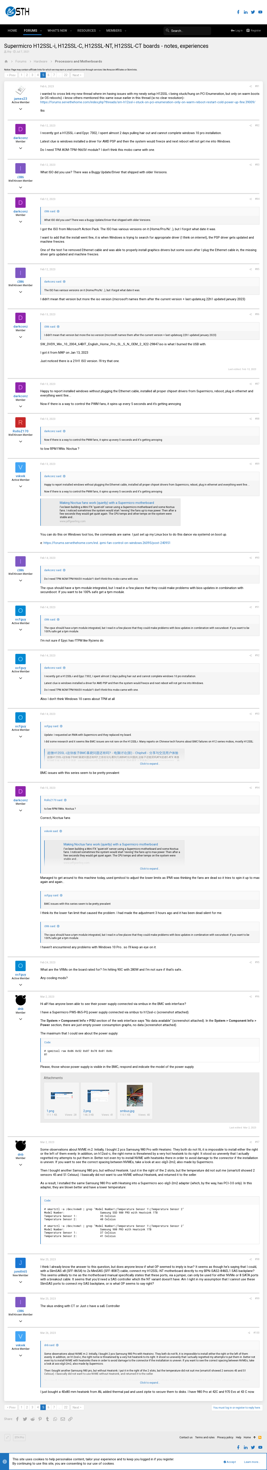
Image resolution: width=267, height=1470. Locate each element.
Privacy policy (225, 1437)
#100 (256, 1332)
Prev (12, 75)
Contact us (186, 1437)
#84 (257, 198)
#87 (257, 383)
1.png (50, 1111)
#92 (257, 655)
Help (238, 1437)
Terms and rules (205, 1437)
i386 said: (50, 211)
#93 (257, 713)
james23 (20, 99)
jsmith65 (20, 1271)
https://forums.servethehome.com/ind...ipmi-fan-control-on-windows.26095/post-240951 (107, 543)
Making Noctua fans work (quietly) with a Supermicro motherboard (107, 503)
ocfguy (20, 619)
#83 (257, 164)
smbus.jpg (127, 1111)
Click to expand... (150, 763)
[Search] (178, 31)
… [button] (60, 75)
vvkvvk (20, 476)
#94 (257, 787)
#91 (257, 607)
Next (76, 75)
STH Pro (19, 1437)
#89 (257, 463)
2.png (87, 1111)
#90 (257, 557)
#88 (257, 418)
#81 (257, 86)
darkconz (21, 138)
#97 (257, 1142)
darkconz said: (53, 281)
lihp (9, 51)
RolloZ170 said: (53, 800)
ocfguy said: (51, 726)
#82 (257, 125)
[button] (41, 31)
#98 (257, 1259)
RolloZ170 (21, 431)
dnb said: (49, 1345)
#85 (257, 269)
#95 (257, 962)
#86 (257, 314)
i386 (20, 177)
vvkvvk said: (51, 831)
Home (247, 1437)
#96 (257, 996)
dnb (21, 1009)
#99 (257, 1298)
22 (66, 75)
